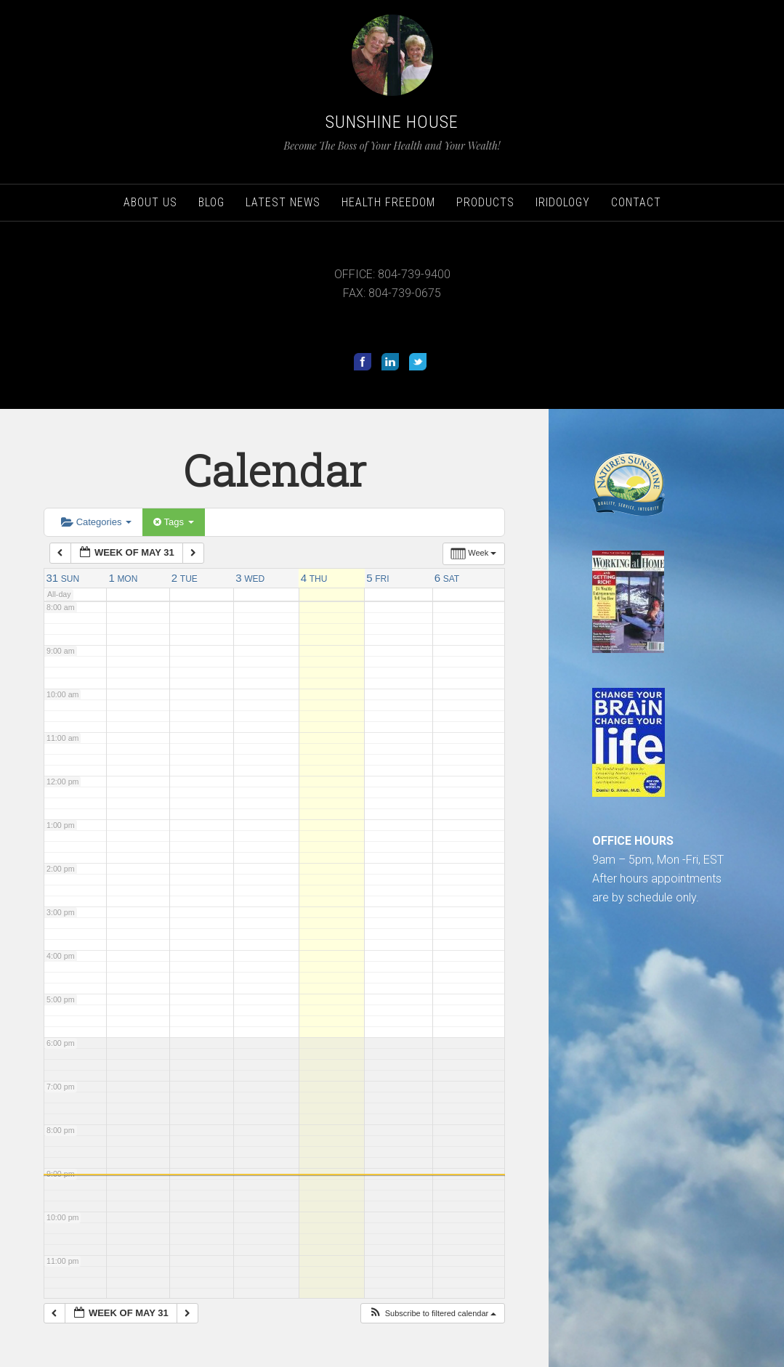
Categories (96, 521)
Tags (173, 521)
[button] (432, 1313)
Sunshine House (392, 122)
